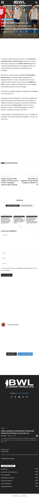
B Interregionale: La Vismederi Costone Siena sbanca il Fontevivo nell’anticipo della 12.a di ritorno (32, 220)
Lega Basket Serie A (6, 486)
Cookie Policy (5, 451)
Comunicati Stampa (6, 480)
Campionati (4, 469)
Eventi (2, 428)
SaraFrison (4, 435)
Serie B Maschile (5, 475)
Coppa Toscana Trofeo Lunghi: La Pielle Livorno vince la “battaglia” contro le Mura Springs (9, 182)
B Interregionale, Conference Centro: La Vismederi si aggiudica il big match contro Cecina (19, 220)
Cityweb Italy (23, 496)
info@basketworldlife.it (22, 393)
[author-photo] (19, 193)
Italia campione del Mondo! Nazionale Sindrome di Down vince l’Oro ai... (17, 432)
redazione (4, 32)
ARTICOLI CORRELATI (12, 205)
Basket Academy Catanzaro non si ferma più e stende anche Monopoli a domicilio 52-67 (6, 220)
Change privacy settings (7, 458)
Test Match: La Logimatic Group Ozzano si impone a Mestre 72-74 (29, 182)
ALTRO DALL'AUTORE (26, 205)
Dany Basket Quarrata (11, 163)
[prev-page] (18, 226)
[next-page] (21, 226)
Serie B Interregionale (7, 19)
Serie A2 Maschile (6, 483)
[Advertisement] (19, 51)
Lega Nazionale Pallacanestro (9, 472)
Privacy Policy (5, 449)
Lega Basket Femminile (7, 478)
